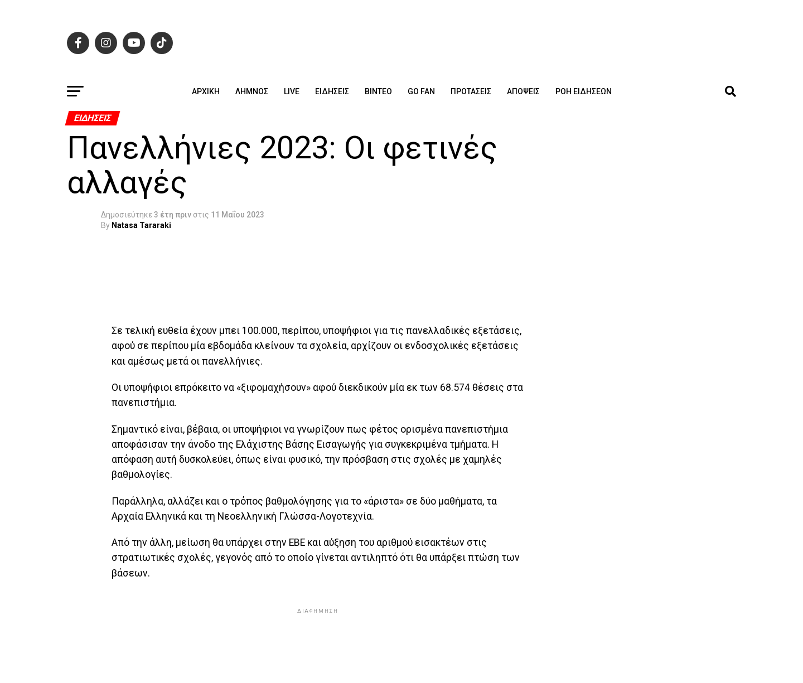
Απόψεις (523, 91)
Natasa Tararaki (141, 225)
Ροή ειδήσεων (583, 91)
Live (291, 91)
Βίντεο (378, 91)
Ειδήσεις (332, 91)
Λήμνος (251, 91)
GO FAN (421, 91)
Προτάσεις (471, 91)
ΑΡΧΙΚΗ (206, 91)
